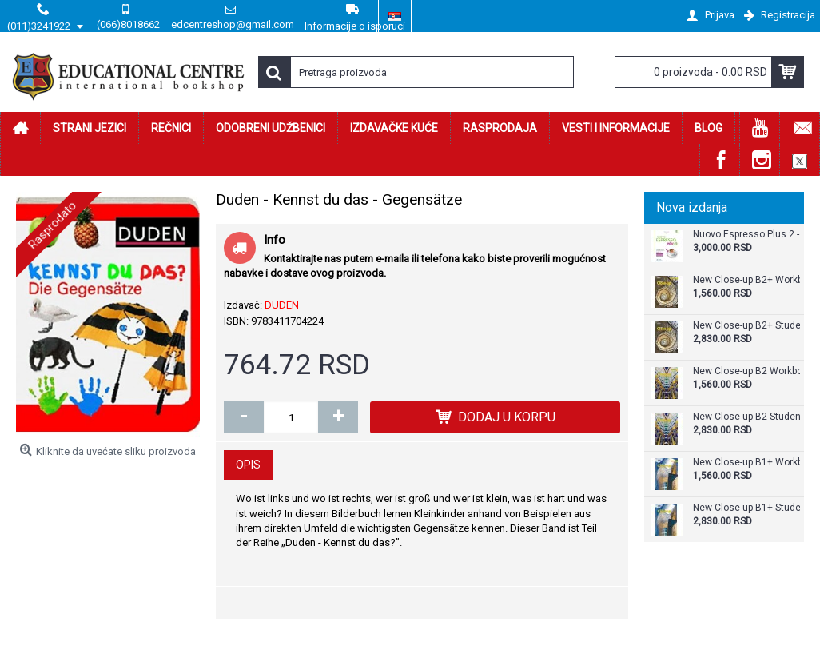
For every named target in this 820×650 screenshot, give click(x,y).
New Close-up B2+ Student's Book (746, 326)
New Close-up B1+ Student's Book (746, 508)
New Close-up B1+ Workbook (746, 462)
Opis (248, 464)
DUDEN (282, 305)
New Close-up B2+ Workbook (746, 280)
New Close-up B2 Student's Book (746, 417)
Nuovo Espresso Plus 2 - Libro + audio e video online (746, 234)
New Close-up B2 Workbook (746, 371)
